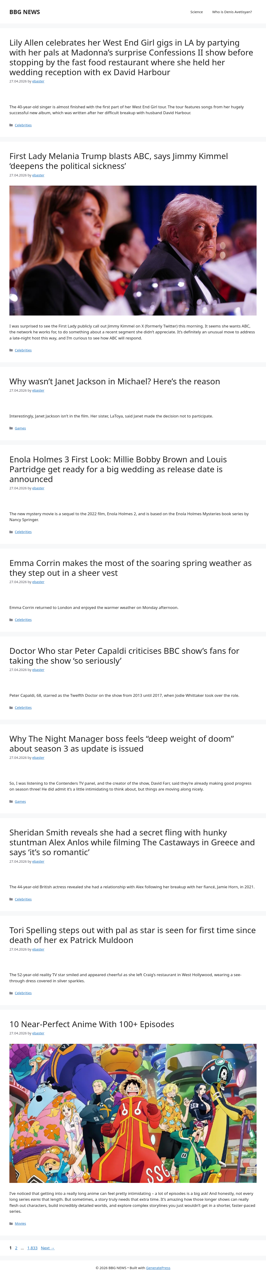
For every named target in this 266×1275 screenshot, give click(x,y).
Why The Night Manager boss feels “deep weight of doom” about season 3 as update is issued (121, 743)
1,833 (32, 1248)
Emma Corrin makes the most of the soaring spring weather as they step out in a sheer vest (130, 567)
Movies (20, 1223)
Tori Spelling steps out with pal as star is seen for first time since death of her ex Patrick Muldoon (132, 934)
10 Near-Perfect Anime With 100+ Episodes (91, 1023)
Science (197, 11)
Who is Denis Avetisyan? (232, 11)
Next (48, 1248)
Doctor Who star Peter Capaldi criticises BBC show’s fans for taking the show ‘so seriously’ (124, 655)
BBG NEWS (24, 12)
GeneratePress (158, 1267)
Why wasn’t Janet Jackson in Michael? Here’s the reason (114, 381)
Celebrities (23, 125)
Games (20, 428)
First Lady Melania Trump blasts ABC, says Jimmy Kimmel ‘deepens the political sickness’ (118, 160)
